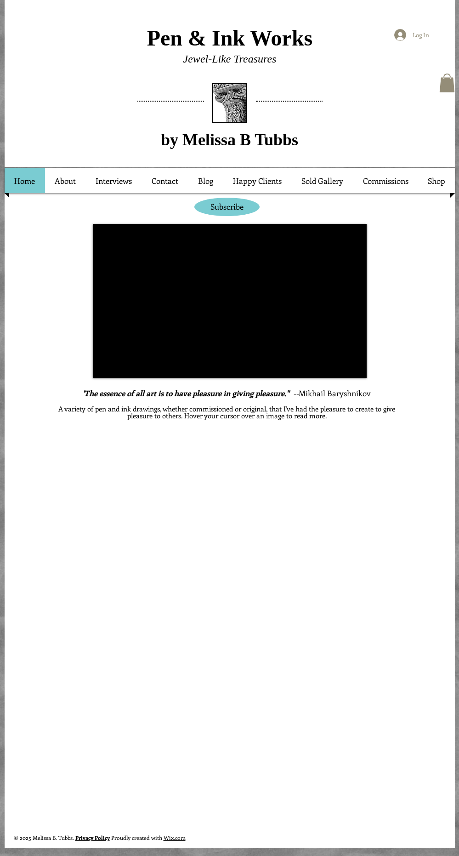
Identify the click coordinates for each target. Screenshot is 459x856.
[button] (447, 83)
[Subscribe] (227, 207)
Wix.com (175, 837)
